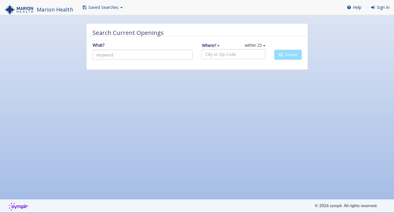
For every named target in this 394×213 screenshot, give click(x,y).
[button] (102, 7)
